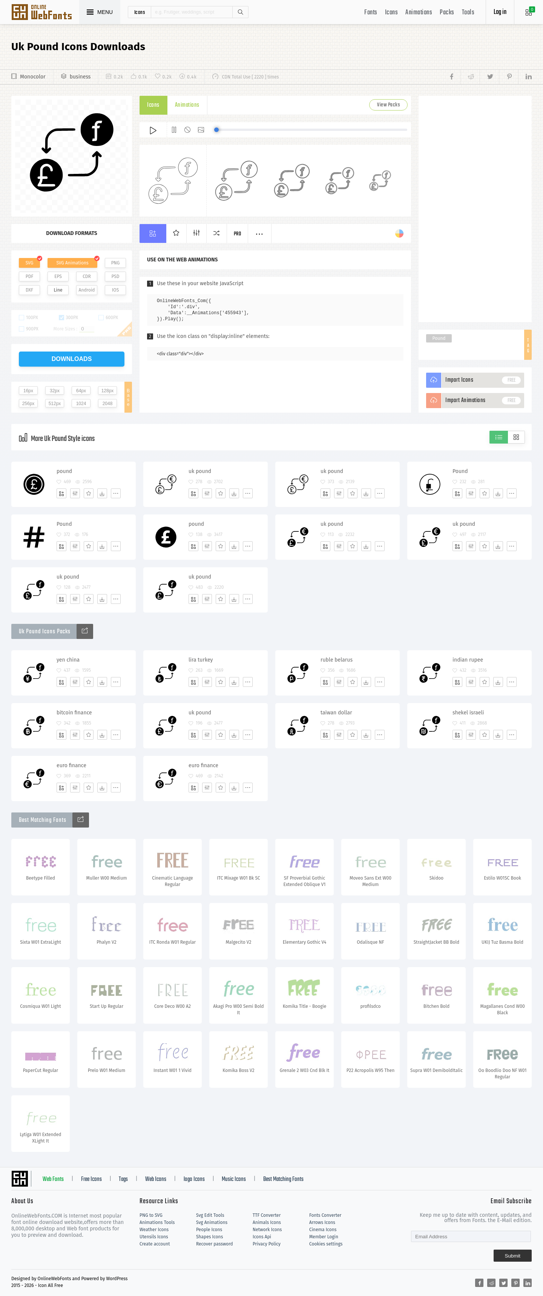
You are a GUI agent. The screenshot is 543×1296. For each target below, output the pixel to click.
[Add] (61, 493)
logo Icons (194, 1179)
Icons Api (262, 1236)
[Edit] (75, 493)
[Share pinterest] (508, 76)
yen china (68, 660)
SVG (29, 263)
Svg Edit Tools (210, 1215)
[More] (116, 493)
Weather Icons (154, 1229)
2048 (108, 403)
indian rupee (467, 660)
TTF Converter (267, 1215)
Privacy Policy (267, 1244)
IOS (115, 290)
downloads (72, 359)
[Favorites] (89, 493)
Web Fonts (53, 1179)
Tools (468, 12)
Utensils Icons (154, 1236)
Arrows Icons (322, 1222)
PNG (115, 263)
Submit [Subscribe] (512, 1256)
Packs (447, 12)
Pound (439, 338)
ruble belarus (337, 660)
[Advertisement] (475, 209)
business (80, 77)
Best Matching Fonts (283, 1179)
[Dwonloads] (102, 493)
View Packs (388, 105)
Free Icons (91, 1179)
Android (87, 290)
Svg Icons (45, 13)
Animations (418, 12)
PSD (115, 276)
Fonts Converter (325, 1215)
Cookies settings (325, 1244)
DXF (29, 290)
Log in (500, 12)
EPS (58, 276)
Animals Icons (267, 1222)
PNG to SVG (151, 1215)
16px (28, 390)
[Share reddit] (470, 76)
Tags (123, 1179)
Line (58, 290)
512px (55, 403)
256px (28, 403)
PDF (30, 276)
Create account (155, 1244)
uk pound (200, 471)
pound (64, 471)
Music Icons (234, 1179)
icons (139, 12)
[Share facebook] (453, 76)
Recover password (214, 1244)
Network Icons (267, 1229)
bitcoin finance (74, 712)
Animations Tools (157, 1222)
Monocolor (33, 77)
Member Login (323, 1236)
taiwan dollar (336, 712)
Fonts (370, 12)
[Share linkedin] (525, 76)
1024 (81, 403)
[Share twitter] (489, 76)
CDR (87, 276)
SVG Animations (72, 263)
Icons (391, 12)
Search (240, 12)
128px (107, 390)
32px (55, 390)
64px (81, 390)
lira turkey (201, 660)
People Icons (209, 1229)
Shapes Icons (209, 1236)
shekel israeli (468, 712)
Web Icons (155, 1179)
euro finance (71, 765)
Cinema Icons (322, 1229)
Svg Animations (211, 1222)
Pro (237, 234)
